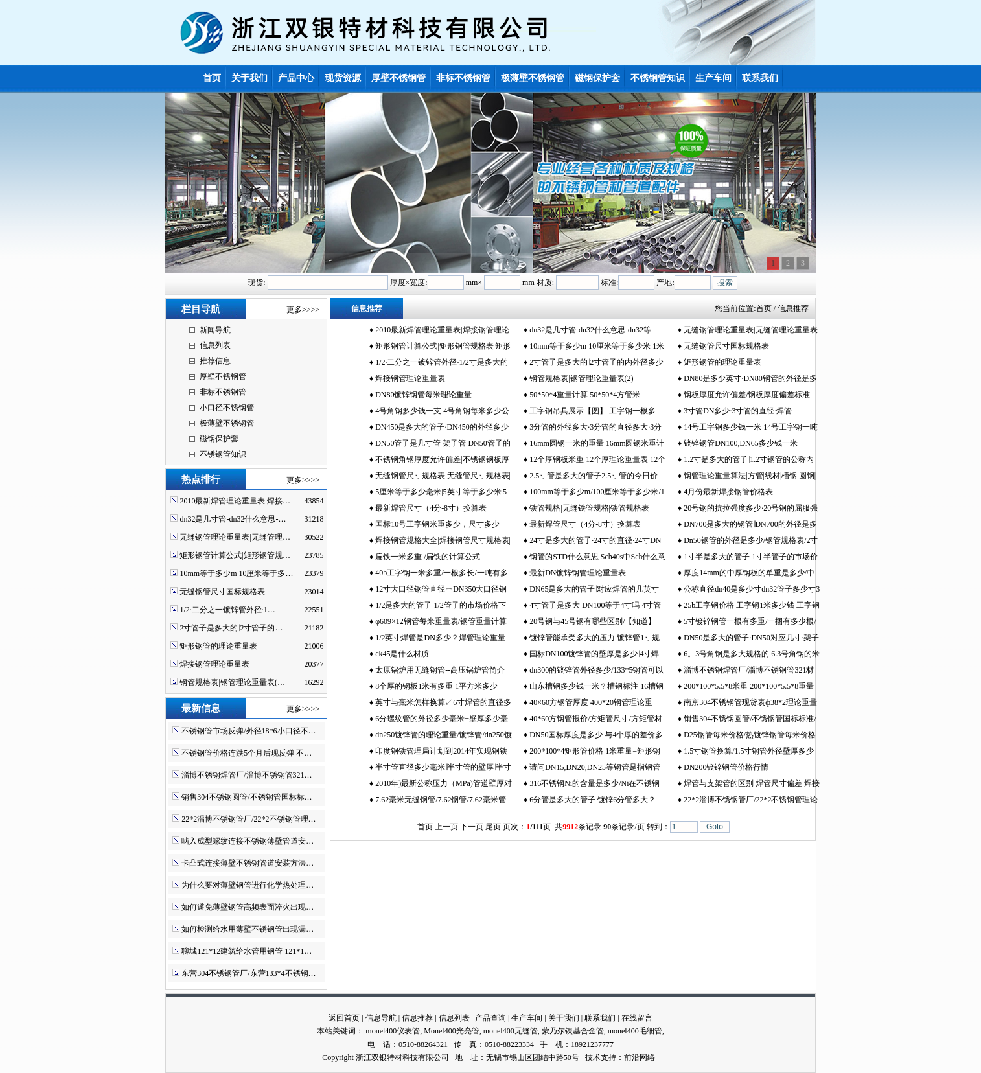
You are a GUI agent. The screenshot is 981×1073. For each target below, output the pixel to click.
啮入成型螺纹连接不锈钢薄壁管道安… (247, 841)
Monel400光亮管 (451, 1030)
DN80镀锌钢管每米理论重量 (423, 394)
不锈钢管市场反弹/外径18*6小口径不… (248, 730)
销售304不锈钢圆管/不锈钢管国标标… (246, 797)
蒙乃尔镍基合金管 (573, 1030)
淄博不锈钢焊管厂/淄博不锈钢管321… (246, 774)
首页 (764, 308)
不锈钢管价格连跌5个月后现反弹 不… (246, 752)
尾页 (493, 826)
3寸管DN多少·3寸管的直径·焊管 (738, 410)
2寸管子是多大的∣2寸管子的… (231, 627)
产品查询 (490, 1017)
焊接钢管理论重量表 (214, 664)
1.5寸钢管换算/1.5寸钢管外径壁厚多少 (749, 751)
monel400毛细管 (635, 1030)
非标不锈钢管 (223, 392)
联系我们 (600, 1017)
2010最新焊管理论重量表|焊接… (234, 500)
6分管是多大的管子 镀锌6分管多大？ (592, 799)
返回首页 (344, 1017)
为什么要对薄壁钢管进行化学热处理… (247, 885)
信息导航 (381, 1017)
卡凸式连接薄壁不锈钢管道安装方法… (247, 863)
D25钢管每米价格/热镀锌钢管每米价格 (750, 734)
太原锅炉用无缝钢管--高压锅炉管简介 (440, 670)
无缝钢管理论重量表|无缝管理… (234, 537)
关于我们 (563, 1017)
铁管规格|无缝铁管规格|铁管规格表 (589, 508)
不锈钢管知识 (223, 454)
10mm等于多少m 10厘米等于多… (236, 573)
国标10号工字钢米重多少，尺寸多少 (437, 524)
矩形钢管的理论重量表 (218, 646)
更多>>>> (302, 309)
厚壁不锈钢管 (223, 376)
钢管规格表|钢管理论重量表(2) (581, 378)
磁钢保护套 (219, 438)
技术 (593, 1057)
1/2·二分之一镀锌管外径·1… (227, 609)
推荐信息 (215, 360)
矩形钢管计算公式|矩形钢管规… (234, 555)
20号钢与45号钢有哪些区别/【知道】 (592, 621)
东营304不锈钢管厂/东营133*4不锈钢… (248, 973)
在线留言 (636, 1017)
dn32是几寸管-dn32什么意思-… (232, 519)
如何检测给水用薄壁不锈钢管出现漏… (247, 929)
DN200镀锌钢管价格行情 (726, 767)
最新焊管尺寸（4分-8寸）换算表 (431, 508)
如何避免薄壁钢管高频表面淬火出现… (247, 907)
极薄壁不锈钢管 (227, 423)
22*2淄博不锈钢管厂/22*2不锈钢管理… (248, 819)
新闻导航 (215, 329)
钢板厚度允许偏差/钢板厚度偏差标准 (747, 394)
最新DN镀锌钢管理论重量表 (577, 572)
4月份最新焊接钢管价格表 (728, 491)
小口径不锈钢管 (227, 407)
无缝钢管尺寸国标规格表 (222, 591)
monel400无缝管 (510, 1030)
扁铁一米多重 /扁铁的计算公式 (427, 556)
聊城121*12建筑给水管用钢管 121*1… (246, 951)
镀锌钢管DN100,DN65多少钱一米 (741, 443)
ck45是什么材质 (402, 653)
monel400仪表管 (392, 1030)
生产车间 (526, 1017)
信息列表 (215, 345)
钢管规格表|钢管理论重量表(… (231, 682)
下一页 (471, 826)
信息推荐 (417, 1017)
